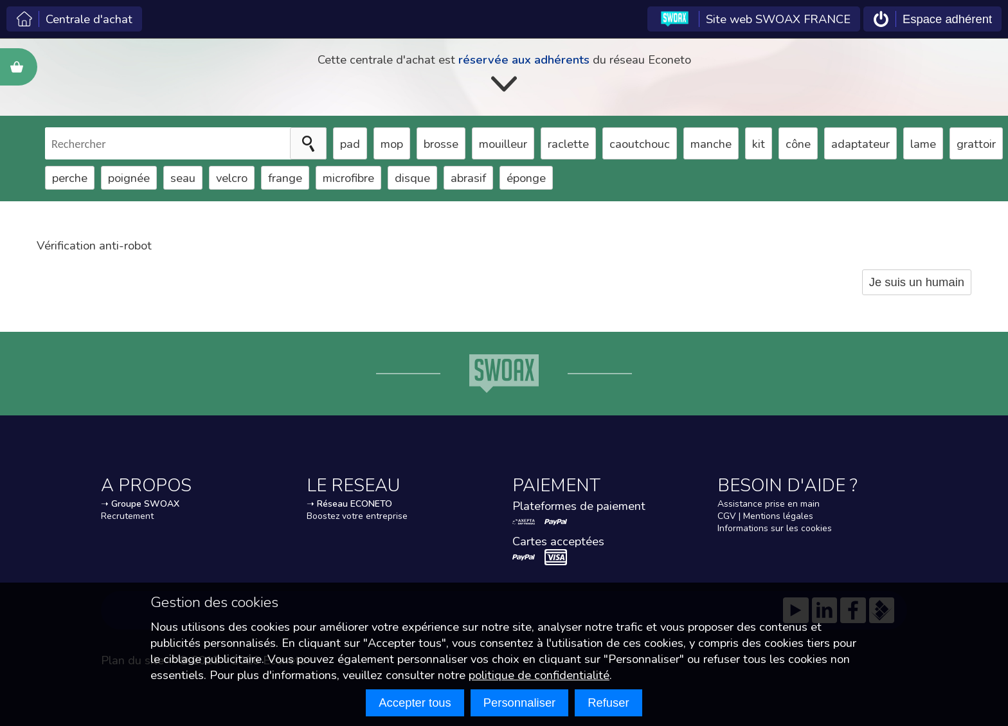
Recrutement (127, 516)
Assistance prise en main (768, 504)
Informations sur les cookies (774, 528)
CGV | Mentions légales (765, 516)
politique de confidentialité (539, 675)
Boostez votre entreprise (357, 516)
